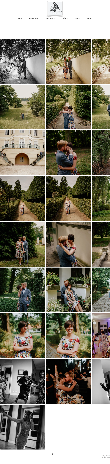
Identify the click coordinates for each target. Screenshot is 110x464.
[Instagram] (53, 454)
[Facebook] (48, 454)
